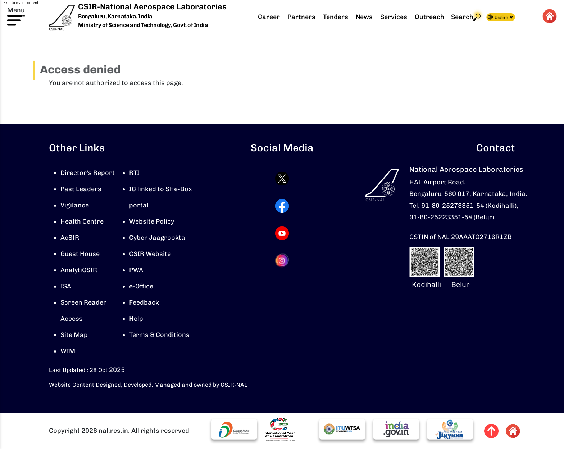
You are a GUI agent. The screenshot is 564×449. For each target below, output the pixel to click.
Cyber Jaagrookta (157, 238)
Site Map (74, 335)
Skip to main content (21, 2)
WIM (67, 351)
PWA (136, 270)
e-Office (141, 286)
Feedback (144, 302)
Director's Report (87, 173)
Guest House (80, 254)
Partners (301, 17)
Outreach (429, 17)
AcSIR (69, 238)
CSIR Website (150, 254)
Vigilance (74, 205)
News (364, 17)
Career (269, 17)
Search (466, 17)
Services (393, 17)
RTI (134, 173)
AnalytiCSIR (78, 270)
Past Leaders (80, 189)
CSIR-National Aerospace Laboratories (152, 7)
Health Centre (82, 221)
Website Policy (151, 221)
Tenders (335, 17)
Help (136, 319)
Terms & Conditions (159, 335)
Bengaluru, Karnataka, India (115, 17)
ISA (65, 286)
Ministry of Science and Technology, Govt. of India (143, 25)
